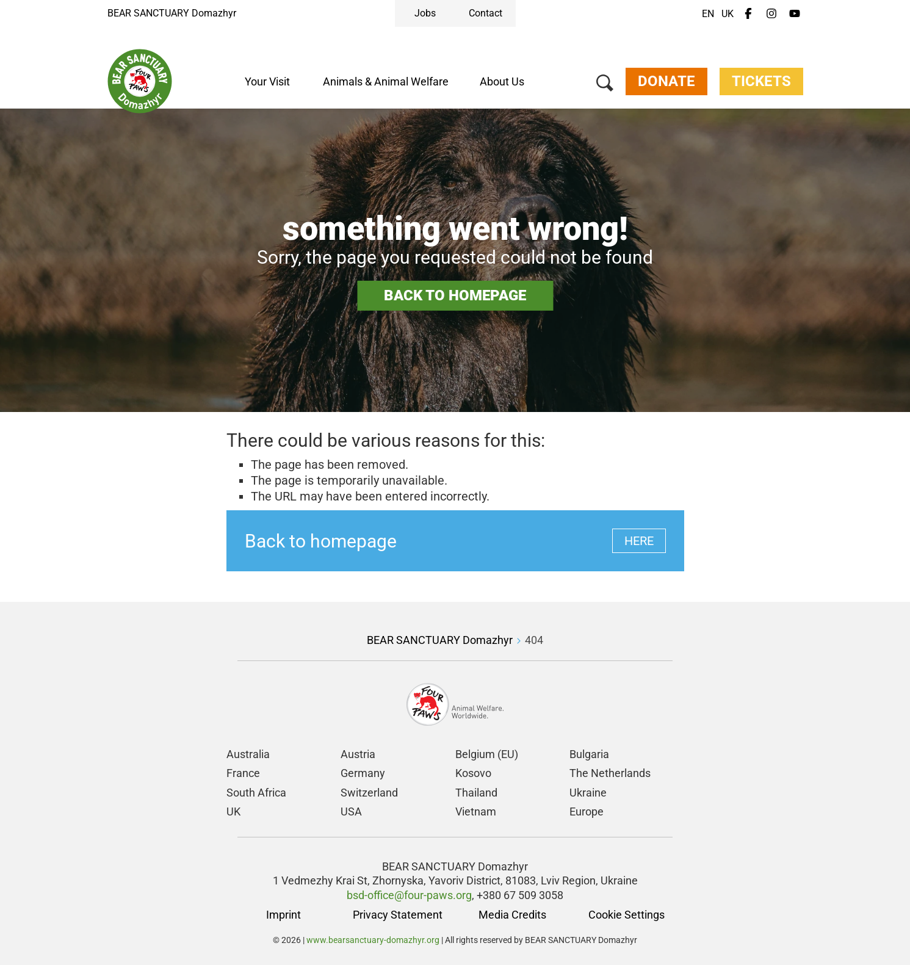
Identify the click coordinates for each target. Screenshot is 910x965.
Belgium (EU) (486, 754)
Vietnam (475, 811)
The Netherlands (610, 773)
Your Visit (267, 81)
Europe (586, 811)
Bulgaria (589, 754)
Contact (485, 13)
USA (351, 811)
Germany (363, 773)
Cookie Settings (626, 914)
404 (534, 640)
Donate (666, 81)
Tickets (761, 81)
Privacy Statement (397, 914)
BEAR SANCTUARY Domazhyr (171, 13)
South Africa (256, 792)
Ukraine (588, 792)
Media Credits (512, 914)
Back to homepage (455, 295)
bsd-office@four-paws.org (409, 895)
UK (727, 14)
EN (708, 14)
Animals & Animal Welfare (386, 81)
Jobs (425, 13)
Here (639, 540)
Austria (358, 754)
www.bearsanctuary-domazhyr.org (373, 940)
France (243, 773)
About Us (502, 81)
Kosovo (473, 773)
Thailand (476, 792)
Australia (248, 754)
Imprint (283, 914)
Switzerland (369, 792)
